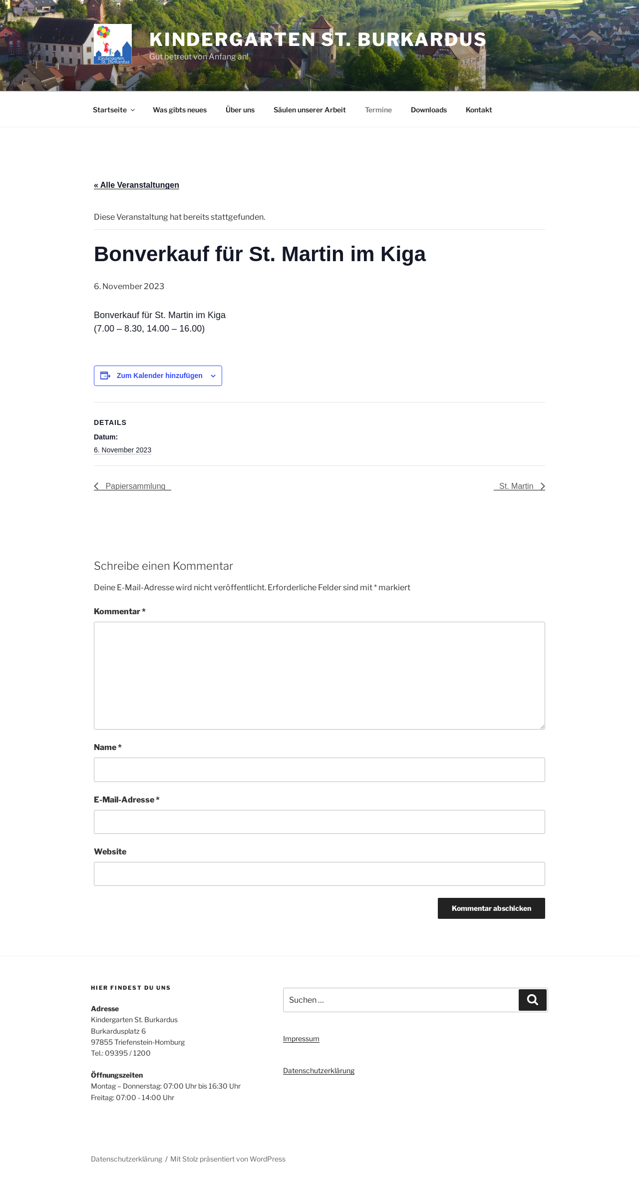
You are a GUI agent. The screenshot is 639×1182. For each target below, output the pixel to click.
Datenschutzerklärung (318, 1070)
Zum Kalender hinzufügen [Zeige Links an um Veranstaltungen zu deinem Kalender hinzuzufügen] (160, 376)
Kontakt (479, 109)
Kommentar (120, 611)
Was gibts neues (180, 109)
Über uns (240, 109)
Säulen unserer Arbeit (310, 109)
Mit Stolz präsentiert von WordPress (228, 1159)
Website (110, 851)
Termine (378, 109)
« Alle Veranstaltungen (136, 185)
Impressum (301, 1038)
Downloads (429, 109)
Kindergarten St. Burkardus (318, 39)
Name (108, 747)
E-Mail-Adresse (127, 799)
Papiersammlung (134, 486)
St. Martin (517, 486)
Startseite (114, 109)
